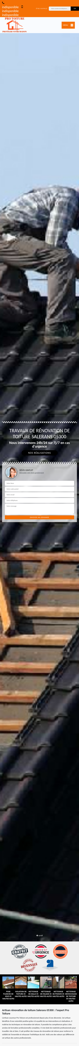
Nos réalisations (39, 452)
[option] (39, 523)
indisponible (10, 5)
